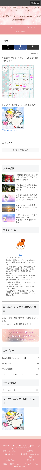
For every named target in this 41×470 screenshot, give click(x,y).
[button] (33, 47)
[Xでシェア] (8, 47)
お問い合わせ (10, 460)
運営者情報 (30, 460)
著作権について (10, 454)
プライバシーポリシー (10, 451)
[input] (20, 390)
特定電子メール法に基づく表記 (30, 455)
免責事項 (30, 451)
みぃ (20, 255)
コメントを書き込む (20, 150)
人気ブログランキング (9, 130)
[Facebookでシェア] (20, 47)
